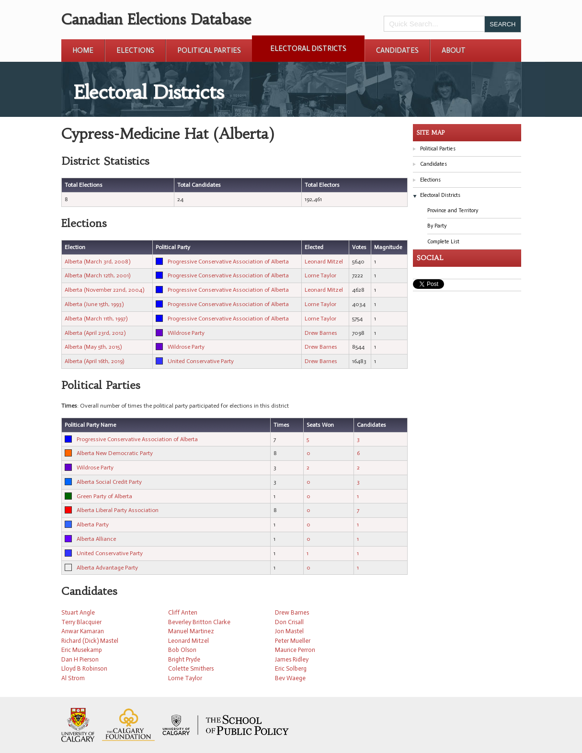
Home (82, 50)
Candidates (397, 50)
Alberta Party (93, 524)
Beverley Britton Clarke (199, 622)
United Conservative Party (201, 361)
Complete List (443, 242)
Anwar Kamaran (82, 631)
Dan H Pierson (80, 659)
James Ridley (291, 659)
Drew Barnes (321, 333)
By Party (436, 226)
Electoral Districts (308, 48)
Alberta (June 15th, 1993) (94, 304)
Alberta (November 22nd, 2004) (104, 289)
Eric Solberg (291, 668)
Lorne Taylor (320, 275)
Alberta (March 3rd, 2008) (97, 261)
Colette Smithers (191, 668)
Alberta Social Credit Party (109, 482)
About (454, 50)
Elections (135, 50)
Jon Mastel (289, 631)
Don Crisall (289, 622)
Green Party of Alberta (104, 496)
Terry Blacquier (81, 622)
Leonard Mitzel (324, 261)
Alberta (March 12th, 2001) (97, 275)
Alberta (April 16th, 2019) (94, 361)
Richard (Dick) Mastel (89, 640)
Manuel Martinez (191, 631)
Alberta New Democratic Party (115, 453)
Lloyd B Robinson (84, 668)
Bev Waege (290, 678)
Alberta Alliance (96, 539)
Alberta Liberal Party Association (118, 510)
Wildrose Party (186, 333)
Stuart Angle (78, 612)
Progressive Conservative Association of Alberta (228, 261)
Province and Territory (452, 210)
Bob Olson (182, 649)
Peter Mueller (292, 640)
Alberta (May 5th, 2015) (93, 346)
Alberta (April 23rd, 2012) (95, 333)
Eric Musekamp (81, 649)
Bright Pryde (184, 659)
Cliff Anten (182, 612)
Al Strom (73, 678)
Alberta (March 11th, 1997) (96, 318)
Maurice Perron (295, 649)
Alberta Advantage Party (107, 567)
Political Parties (209, 50)
